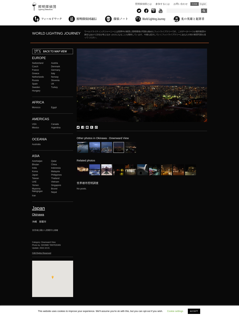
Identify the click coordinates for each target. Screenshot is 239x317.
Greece (35, 73)
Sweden (36, 87)
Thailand (55, 178)
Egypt (54, 107)
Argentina (56, 127)
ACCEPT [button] (194, 311)
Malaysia (55, 171)
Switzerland (37, 63)
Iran (34, 195)
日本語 (194, 4)
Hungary (36, 90)
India (34, 168)
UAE (34, 181)
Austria (54, 63)
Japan (35, 175)
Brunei (54, 188)
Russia (35, 80)
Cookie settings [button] (175, 311)
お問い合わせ (180, 4)
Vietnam (55, 181)
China (54, 164)
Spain (35, 84)
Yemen (35, 185)
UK (52, 84)
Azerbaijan (37, 161)
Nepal (54, 192)
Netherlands (38, 77)
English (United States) (203, 4)
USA (34, 124)
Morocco (36, 107)
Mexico (35, 127)
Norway (55, 77)
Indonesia (56, 168)
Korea (35, 171)
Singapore (56, 185)
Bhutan (35, 164)
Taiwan (35, 178)
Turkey (54, 87)
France (35, 70)
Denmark (55, 66)
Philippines (56, 175)
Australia (36, 144)
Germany (55, 70)
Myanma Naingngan (37, 189)
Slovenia (55, 80)
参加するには (163, 4)
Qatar (54, 161)
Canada (55, 124)
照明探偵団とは (143, 4)
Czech (35, 66)
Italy (53, 73)
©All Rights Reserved (41, 253)
